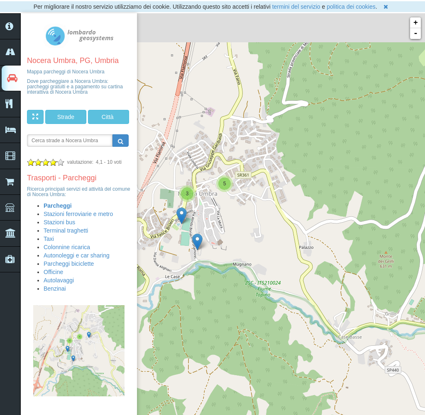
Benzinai (55, 288)
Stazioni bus (59, 222)
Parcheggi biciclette (69, 263)
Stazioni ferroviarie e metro (78, 214)
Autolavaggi (59, 280)
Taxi (49, 238)
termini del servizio (296, 6)
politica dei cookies (351, 6)
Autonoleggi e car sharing (77, 255)
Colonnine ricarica (67, 247)
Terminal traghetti (66, 230)
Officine (53, 272)
